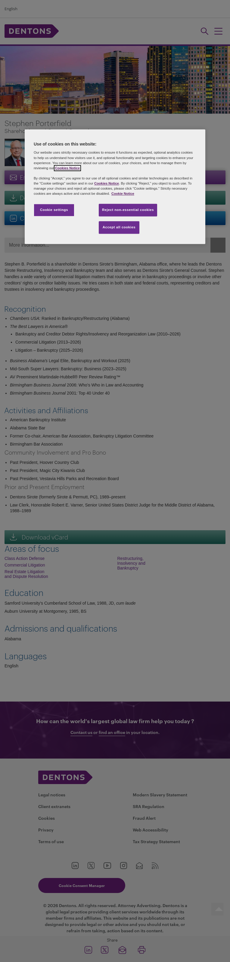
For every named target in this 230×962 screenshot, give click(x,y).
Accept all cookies (119, 227)
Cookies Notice (67, 168)
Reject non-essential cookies (128, 210)
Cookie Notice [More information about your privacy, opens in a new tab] (122, 193)
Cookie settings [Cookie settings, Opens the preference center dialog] (54, 210)
